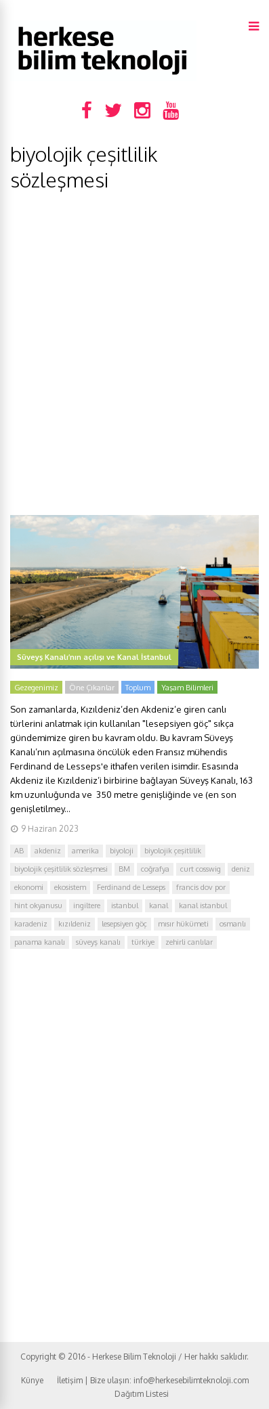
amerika (85, 850)
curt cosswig (200, 869)
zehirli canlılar (189, 942)
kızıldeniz (74, 924)
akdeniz (48, 850)
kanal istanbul (203, 905)
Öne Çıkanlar (92, 687)
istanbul (124, 905)
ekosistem (70, 887)
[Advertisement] (134, 353)
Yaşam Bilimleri (187, 687)
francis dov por (201, 887)
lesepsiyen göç (124, 924)
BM (124, 869)
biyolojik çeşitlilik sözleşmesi (61, 869)
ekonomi (28, 887)
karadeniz (30, 924)
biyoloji (121, 850)
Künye (32, 1380)
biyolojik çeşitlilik (172, 850)
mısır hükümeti (183, 924)
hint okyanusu (38, 905)
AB (19, 850)
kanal (158, 905)
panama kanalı (39, 942)
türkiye (142, 942)
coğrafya (155, 869)
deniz (241, 869)
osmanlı (233, 924)
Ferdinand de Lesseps (131, 887)
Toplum (137, 687)
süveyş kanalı (98, 942)
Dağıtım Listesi (142, 1394)
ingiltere (86, 905)
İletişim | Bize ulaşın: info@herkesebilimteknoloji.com (153, 1380)
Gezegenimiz (36, 687)
